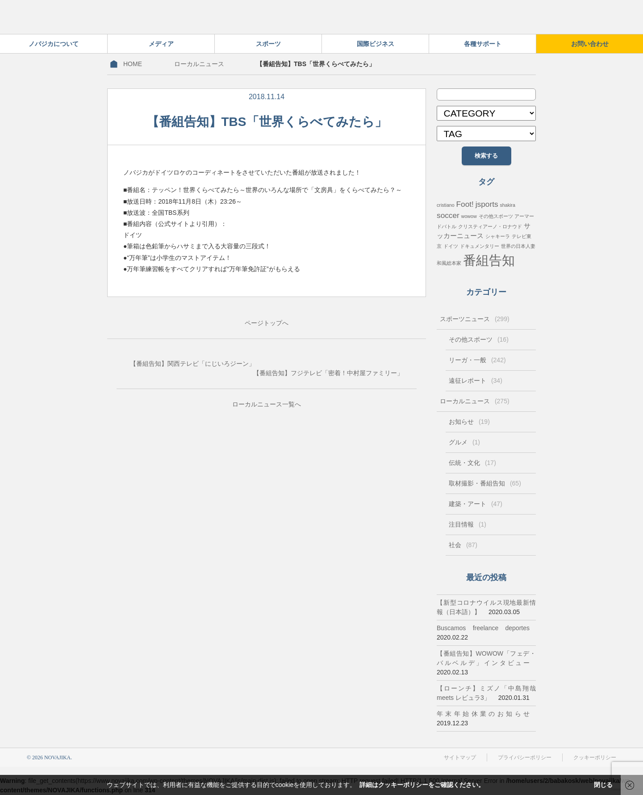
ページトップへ (266, 322)
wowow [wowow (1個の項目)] (469, 216)
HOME (132, 63)
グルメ (464, 442)
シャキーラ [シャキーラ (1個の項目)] (497, 236)
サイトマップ (460, 757)
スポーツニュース (474, 318)
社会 (463, 544)
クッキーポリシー (594, 757)
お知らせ (469, 421)
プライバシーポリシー (524, 757)
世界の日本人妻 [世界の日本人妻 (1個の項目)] (518, 246)
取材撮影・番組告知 (485, 483)
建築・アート (475, 503)
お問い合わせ (590, 43)
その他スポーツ (479, 339)
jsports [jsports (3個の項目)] (487, 204)
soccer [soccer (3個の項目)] (448, 215)
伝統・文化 (472, 462)
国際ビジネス (375, 43)
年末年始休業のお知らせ (483, 713)
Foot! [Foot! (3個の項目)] (465, 204)
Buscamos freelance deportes (483, 628)
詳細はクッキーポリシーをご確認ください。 (421, 784)
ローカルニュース (199, 63)
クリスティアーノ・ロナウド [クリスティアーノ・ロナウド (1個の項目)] (490, 226)
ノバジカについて (54, 43)
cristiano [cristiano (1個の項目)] (446, 205)
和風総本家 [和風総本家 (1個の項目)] (449, 263)
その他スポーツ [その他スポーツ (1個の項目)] (496, 216)
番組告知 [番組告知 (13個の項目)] (489, 260)
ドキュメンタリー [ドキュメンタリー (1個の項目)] (479, 246)
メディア (161, 43)
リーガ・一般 (477, 360)
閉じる (603, 784)
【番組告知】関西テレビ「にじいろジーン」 (192, 363)
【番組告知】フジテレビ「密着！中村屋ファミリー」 (328, 373)
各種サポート (482, 43)
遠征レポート (475, 380)
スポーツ (268, 43)
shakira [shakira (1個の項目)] (507, 205)
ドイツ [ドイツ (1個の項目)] (450, 246)
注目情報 (467, 524)
